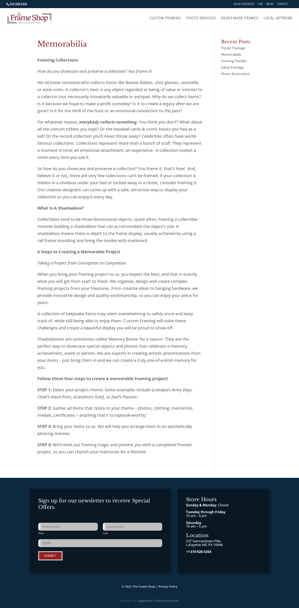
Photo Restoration (235, 74)
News (270, 4)
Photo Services (201, 18)
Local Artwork (278, 18)
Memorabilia (231, 54)
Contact (282, 4)
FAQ (260, 4)
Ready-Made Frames (239, 18)
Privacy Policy (167, 586)
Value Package (232, 67)
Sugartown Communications (158, 600)
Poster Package (233, 48)
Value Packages (243, 4)
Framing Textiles (234, 61)
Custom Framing (165, 18)
